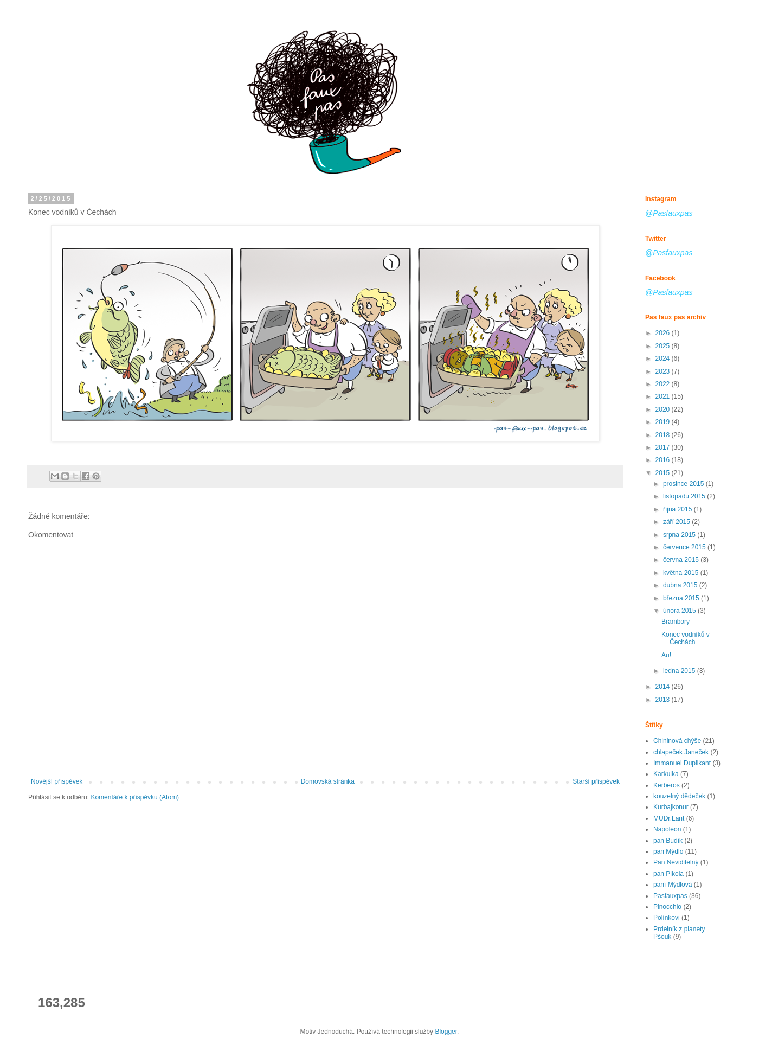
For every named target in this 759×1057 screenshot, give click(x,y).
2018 (663, 435)
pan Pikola (668, 873)
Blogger (446, 1031)
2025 (663, 346)
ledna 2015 (680, 671)
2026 (663, 333)
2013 (663, 699)
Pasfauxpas (670, 896)
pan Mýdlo (668, 851)
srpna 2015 (680, 535)
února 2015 (680, 610)
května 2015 (681, 572)
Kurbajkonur (671, 807)
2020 (663, 409)
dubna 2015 (681, 585)
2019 (663, 422)
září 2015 (677, 522)
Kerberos (666, 785)
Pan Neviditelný (675, 862)
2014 (663, 686)
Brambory (675, 621)
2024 (663, 358)
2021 (663, 396)
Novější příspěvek (56, 781)
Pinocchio (667, 907)
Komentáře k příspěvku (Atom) (135, 797)
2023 (663, 371)
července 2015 (685, 547)
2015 (663, 473)
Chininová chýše (677, 741)
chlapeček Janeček (681, 752)
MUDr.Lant (668, 818)
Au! (666, 655)
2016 (663, 460)
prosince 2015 (684, 484)
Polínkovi (666, 917)
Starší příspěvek (596, 781)
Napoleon (667, 829)
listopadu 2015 (685, 496)
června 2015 (681, 559)
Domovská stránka (328, 781)
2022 (663, 384)
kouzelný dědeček (679, 796)
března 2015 (682, 598)
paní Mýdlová (672, 884)
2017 (663, 447)
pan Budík (668, 840)
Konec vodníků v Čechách (685, 638)
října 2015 (678, 509)
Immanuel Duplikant (682, 763)
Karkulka (666, 774)
